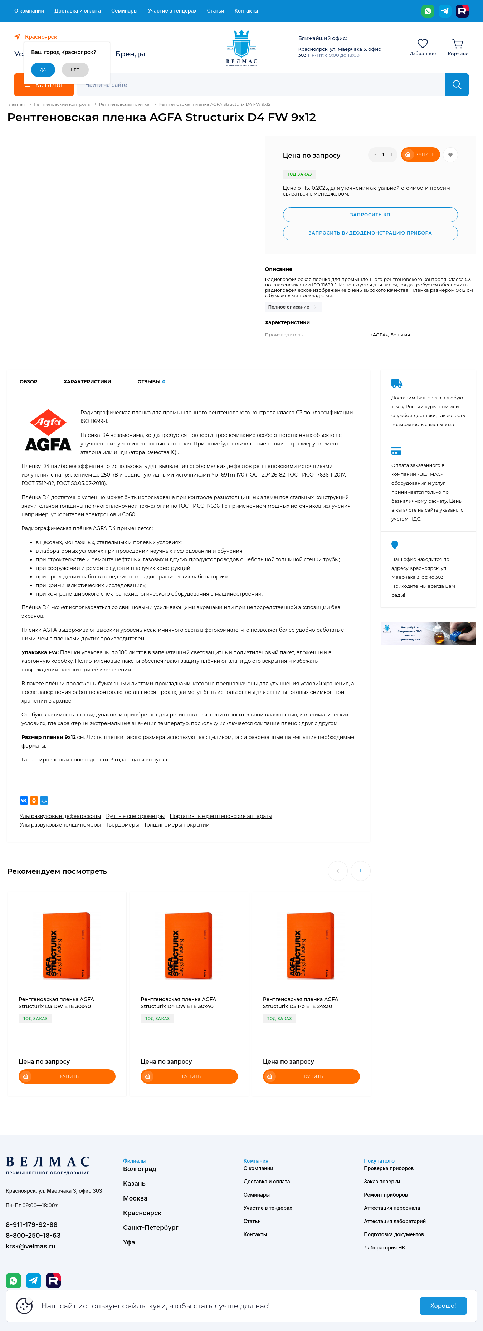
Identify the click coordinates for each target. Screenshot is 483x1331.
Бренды (130, 54)
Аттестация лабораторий (395, 1221)
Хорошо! (443, 1305)
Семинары (124, 11)
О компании (29, 11)
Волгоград (139, 1169)
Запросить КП (370, 214)
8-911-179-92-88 (32, 1224)
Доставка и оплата (77, 11)
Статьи (215, 11)
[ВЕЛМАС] (241, 48)
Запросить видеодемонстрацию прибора (370, 233)
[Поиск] (265, 85)
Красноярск (142, 1213)
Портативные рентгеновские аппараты (221, 816)
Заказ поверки (382, 1181)
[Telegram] (445, 11)
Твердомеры (122, 825)
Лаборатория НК (384, 1247)
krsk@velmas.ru (30, 1246)
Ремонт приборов (386, 1195)
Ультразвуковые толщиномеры (60, 825)
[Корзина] (458, 46)
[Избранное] (422, 46)
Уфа (129, 1242)
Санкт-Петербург (151, 1227)
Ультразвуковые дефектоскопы (60, 816)
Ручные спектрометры (135, 816)
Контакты (246, 11)
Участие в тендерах (172, 11)
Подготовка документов (394, 1234)
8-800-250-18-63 (33, 1235)
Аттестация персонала (392, 1208)
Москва (135, 1198)
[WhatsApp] (427, 11)
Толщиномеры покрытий (177, 825)
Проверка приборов (389, 1168)
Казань (134, 1183)
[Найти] (457, 84)
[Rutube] (462, 11)
